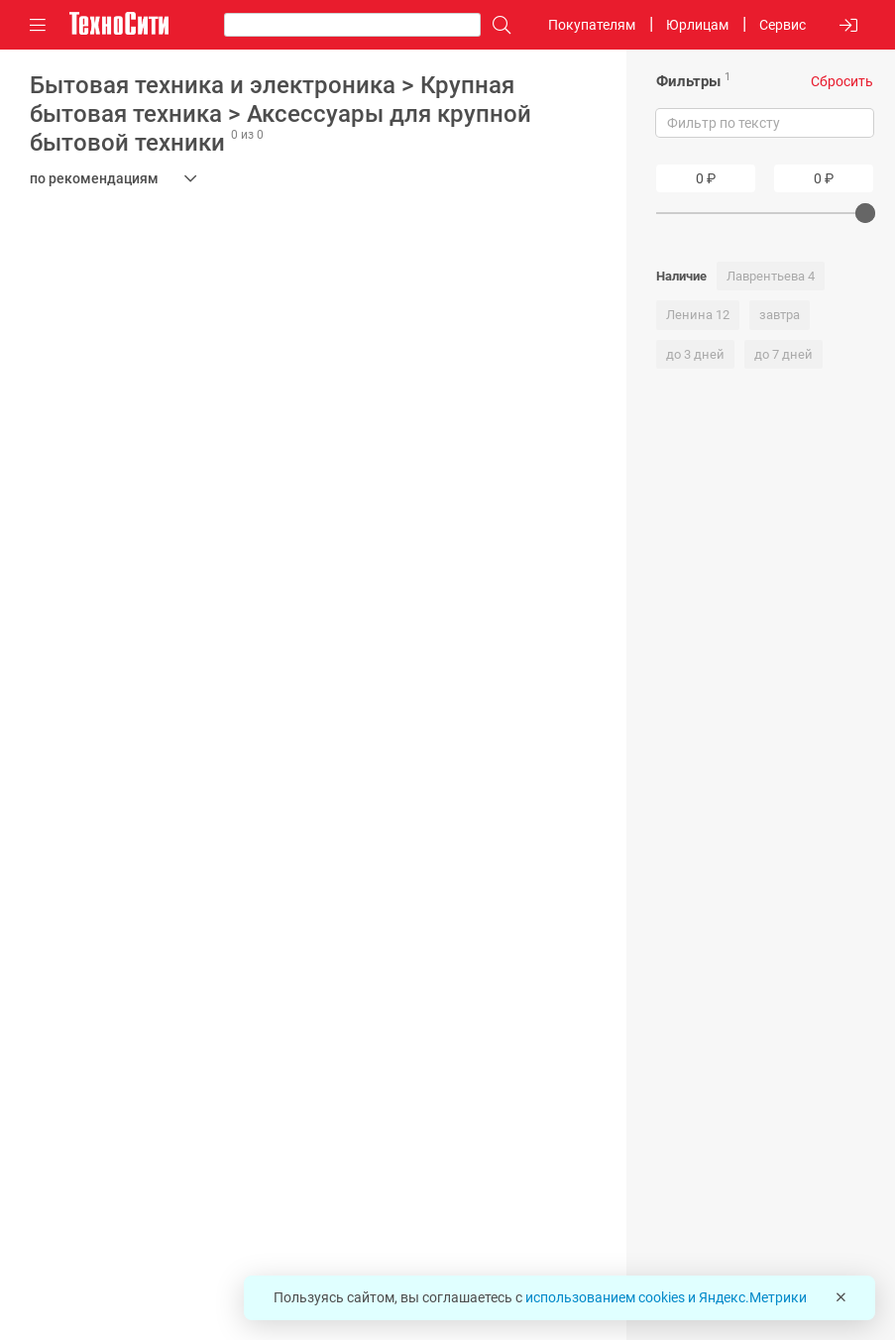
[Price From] (705, 178)
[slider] (865, 213)
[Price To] (823, 178)
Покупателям (591, 25)
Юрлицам (697, 25)
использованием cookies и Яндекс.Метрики (666, 1297)
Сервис (782, 25)
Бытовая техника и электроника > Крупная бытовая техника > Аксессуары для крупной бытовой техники (280, 114)
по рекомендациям (94, 178)
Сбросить (842, 81)
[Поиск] (496, 25)
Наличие (681, 276)
